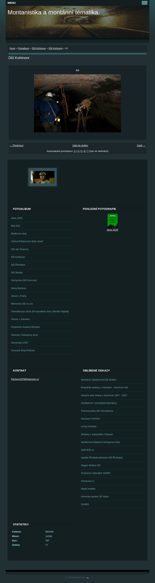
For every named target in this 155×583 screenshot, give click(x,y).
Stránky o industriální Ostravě (97, 434)
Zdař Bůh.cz (87, 449)
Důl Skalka (17, 272)
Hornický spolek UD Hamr (95, 496)
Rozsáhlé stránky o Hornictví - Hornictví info (104, 387)
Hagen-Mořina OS (91, 465)
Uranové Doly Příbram (23, 350)
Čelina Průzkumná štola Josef (27, 241)
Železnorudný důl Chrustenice (97, 410)
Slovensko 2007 (19, 342)
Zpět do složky (80, 145)
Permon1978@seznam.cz (25, 379)
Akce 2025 (16, 218)
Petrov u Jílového (20, 319)
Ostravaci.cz (87, 481)
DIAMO (85, 504)
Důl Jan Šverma (19, 249)
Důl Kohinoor (39, 48)
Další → (141, 145)
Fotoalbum (23, 48)
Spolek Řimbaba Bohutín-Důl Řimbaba (102, 457)
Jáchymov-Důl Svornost (24, 280)
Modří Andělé (88, 488)
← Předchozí (16, 145)
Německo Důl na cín (22, 303)
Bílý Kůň (15, 225)
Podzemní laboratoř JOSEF (96, 473)
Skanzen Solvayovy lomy (24, 334)
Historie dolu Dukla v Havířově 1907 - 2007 (104, 395)
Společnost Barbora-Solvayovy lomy (100, 442)
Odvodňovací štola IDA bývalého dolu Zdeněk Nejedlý (40, 311)
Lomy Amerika (88, 426)
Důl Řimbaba (18, 264)
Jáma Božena (18, 288)
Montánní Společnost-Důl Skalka (98, 379)
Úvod (12, 48)
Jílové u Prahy (18, 296)
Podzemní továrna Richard (25, 327)
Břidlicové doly (19, 233)
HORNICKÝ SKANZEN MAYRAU (99, 403)
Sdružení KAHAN (90, 418)
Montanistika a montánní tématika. (54, 12)
